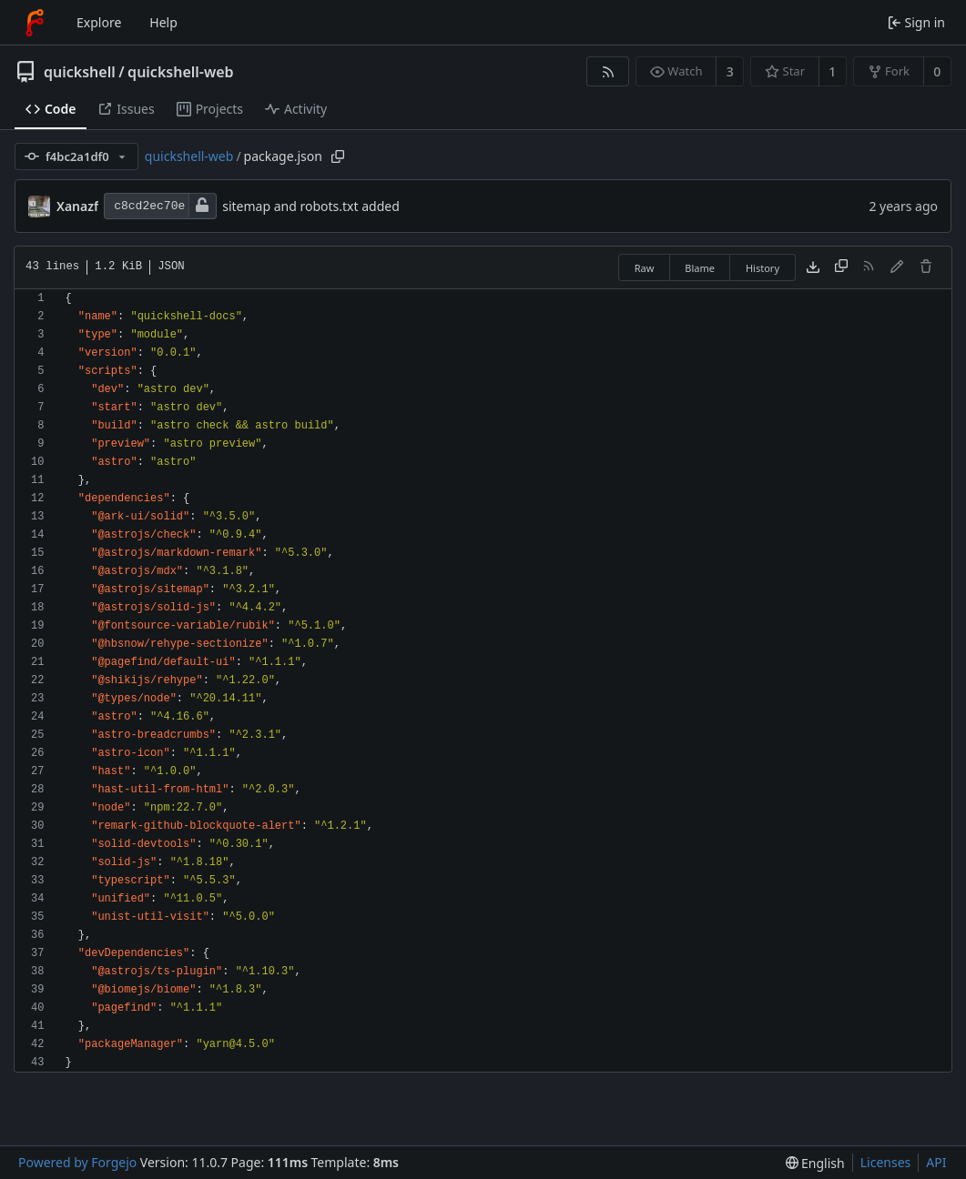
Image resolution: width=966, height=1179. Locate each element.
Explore (98, 22)
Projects (210, 108)
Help (163, 22)
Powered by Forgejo (77, 1162)
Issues (125, 108)
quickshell (80, 72)
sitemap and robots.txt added (311, 206)
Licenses (885, 1162)
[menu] (815, 1163)
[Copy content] (841, 267)
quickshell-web (180, 72)
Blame (700, 268)
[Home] (34, 22)
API (936, 1162)
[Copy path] (338, 156)
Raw (645, 268)
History (762, 268)
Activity (296, 108)
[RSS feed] (607, 71)
